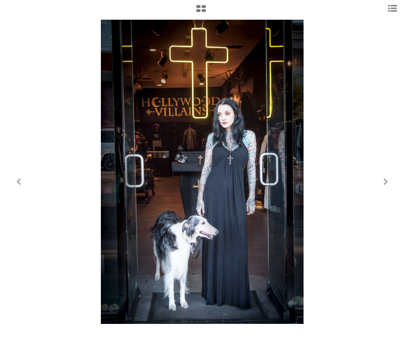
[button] (201, 12)
